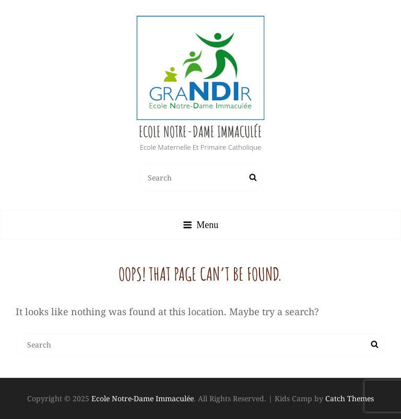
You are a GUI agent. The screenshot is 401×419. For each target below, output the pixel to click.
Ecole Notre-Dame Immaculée (200, 132)
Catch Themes (349, 398)
